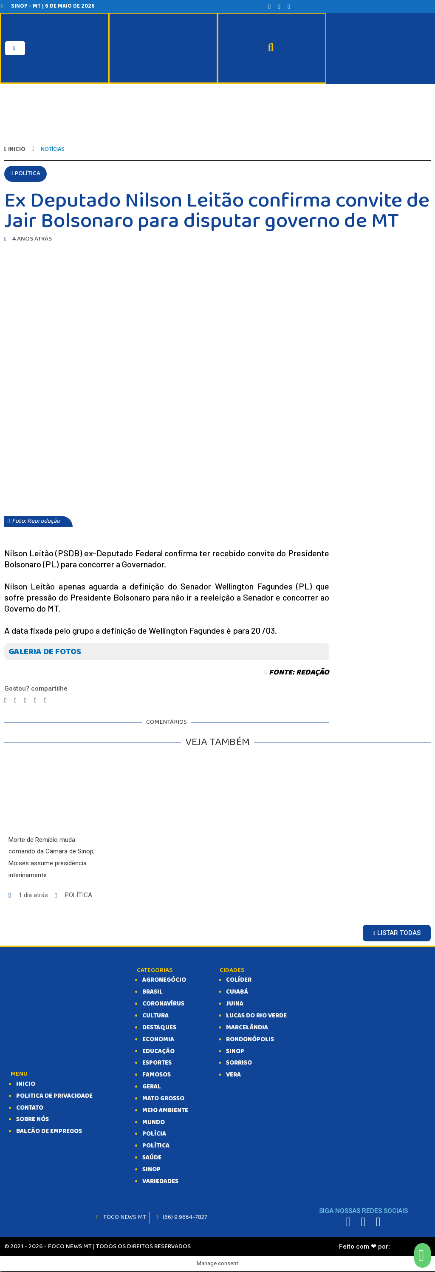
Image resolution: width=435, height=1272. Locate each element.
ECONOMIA (158, 1040)
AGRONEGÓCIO (164, 981)
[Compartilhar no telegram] (25, 701)
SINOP (151, 1170)
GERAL (151, 1087)
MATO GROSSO (163, 1099)
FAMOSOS (156, 1076)
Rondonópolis (250, 1040)
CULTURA (155, 1016)
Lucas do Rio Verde (256, 1016)
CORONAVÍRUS (163, 1005)
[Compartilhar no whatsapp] (35, 701)
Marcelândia (247, 1028)
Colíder (238, 981)
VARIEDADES (160, 1182)
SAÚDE (151, 1158)
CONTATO (29, 1108)
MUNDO (153, 1123)
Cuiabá (237, 993)
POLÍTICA (155, 1147)
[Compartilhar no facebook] (5, 701)
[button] (25, 174)
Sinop (235, 1052)
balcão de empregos (49, 1132)
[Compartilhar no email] (45, 701)
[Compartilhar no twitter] (15, 701)
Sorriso (239, 1064)
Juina (234, 1005)
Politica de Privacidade (54, 1097)
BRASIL (152, 993)
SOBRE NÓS (32, 1120)
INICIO (25, 1085)
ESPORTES (157, 1064)
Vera (233, 1076)
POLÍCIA (154, 1135)
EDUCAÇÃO (158, 1052)
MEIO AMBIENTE (165, 1111)
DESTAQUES (159, 1028)
